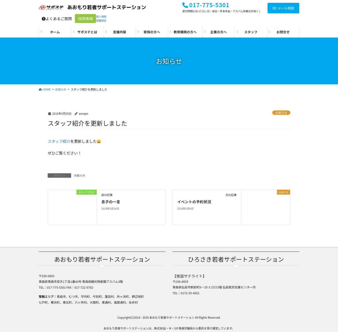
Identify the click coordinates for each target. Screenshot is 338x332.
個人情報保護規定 (101, 18)
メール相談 (283, 8)
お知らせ (281, 112)
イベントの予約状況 (194, 201)
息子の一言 (110, 201)
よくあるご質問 (57, 18)
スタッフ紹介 (59, 141)
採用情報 (85, 18)
